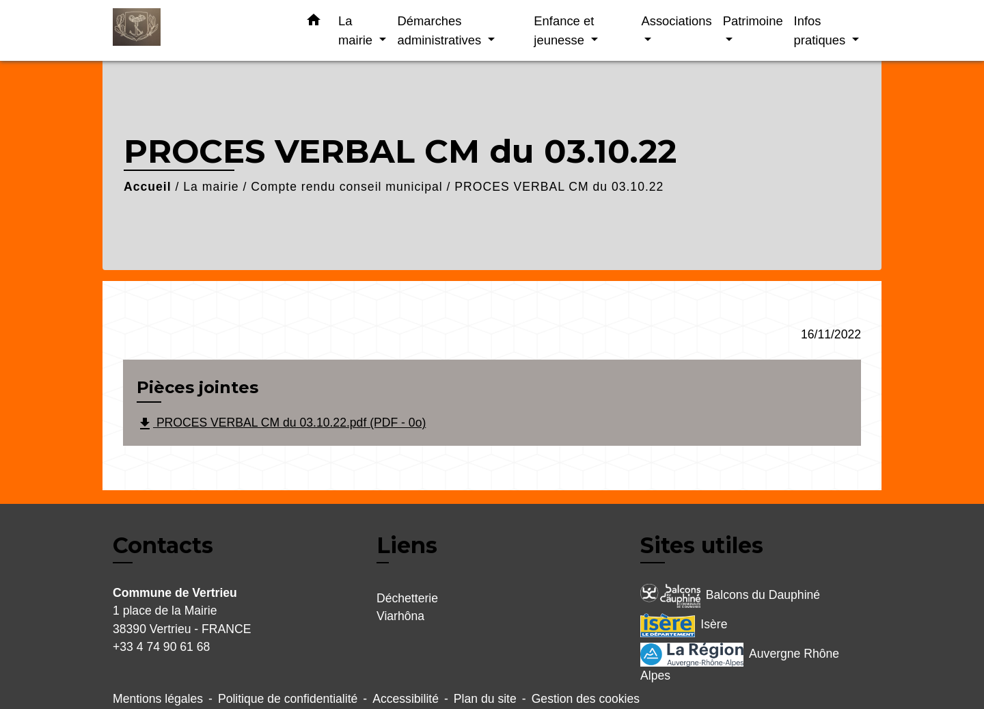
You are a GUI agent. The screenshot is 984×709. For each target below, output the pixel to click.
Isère (683, 625)
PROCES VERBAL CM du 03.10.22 (559, 186)
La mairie (210, 186)
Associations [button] (676, 21)
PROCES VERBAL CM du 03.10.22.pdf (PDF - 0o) (281, 424)
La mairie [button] (357, 30)
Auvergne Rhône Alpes (739, 662)
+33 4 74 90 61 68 (161, 647)
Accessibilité (405, 699)
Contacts (163, 546)
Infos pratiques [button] (821, 30)
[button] (314, 22)
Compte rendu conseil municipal (346, 186)
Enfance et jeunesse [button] (564, 30)
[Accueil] (198, 30)
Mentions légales (158, 699)
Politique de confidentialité (287, 699)
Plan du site (485, 699)
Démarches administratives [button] (440, 30)
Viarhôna (400, 616)
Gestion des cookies (586, 699)
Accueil (148, 186)
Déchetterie (407, 598)
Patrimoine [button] (753, 21)
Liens (407, 545)
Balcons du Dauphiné (730, 596)
